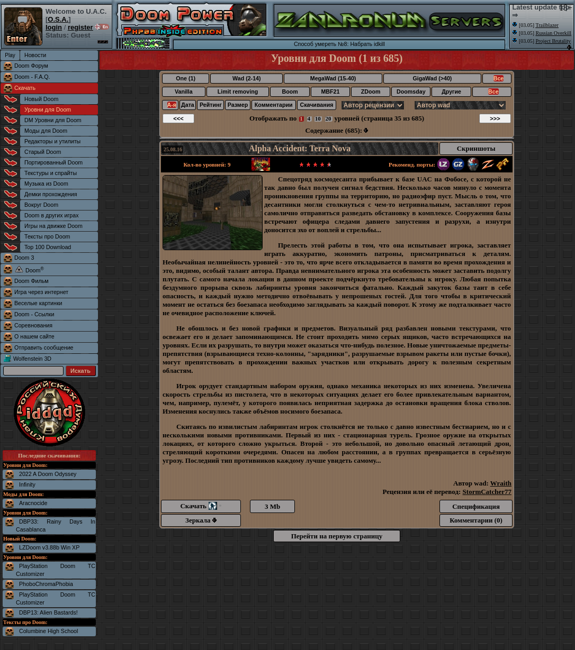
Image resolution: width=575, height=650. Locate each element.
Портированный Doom (53, 162)
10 (317, 118)
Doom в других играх (51, 215)
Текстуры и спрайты (50, 173)
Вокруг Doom (41, 205)
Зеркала (201, 520)
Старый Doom (42, 152)
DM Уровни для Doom (53, 120)
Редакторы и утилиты (52, 141)
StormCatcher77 (487, 492)
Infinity (27, 484)
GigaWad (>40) (432, 78)
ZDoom (371, 91)
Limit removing (238, 91)
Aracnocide (33, 503)
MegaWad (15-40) (333, 78)
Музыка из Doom (46, 183)
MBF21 (330, 91)
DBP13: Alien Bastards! (48, 612)
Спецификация (476, 506)
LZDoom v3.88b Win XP (49, 547)
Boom (290, 91)
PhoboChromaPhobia (46, 584)
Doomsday (411, 91)
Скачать (24, 88)
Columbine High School (48, 631)
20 (328, 118)
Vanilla (184, 91)
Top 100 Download (47, 247)
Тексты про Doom (47, 236)
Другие (451, 91)
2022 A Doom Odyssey (47, 474)
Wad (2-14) (246, 78)
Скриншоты (476, 148)
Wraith (500, 483)
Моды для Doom (45, 130)
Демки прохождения (50, 194)
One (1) (185, 78)
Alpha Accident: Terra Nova (300, 148)
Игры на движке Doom (53, 226)
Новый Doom (41, 99)
